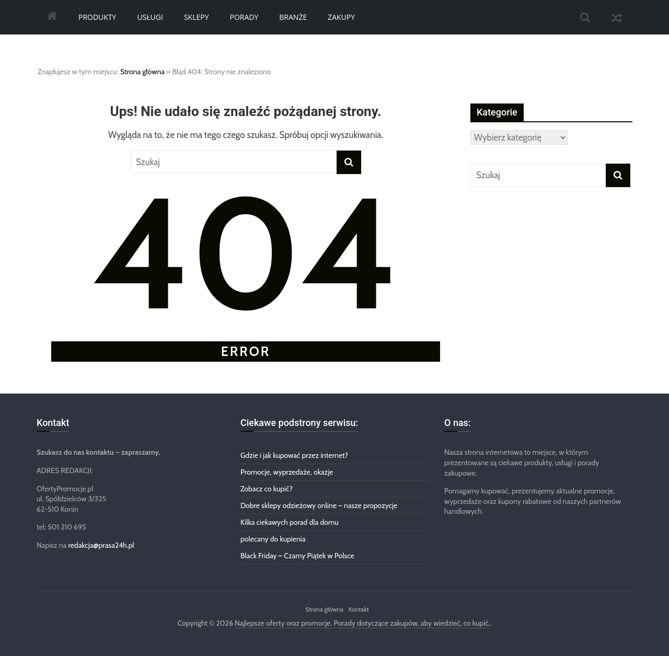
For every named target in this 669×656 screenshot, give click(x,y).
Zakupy (341, 17)
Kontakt (359, 609)
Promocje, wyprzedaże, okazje (286, 472)
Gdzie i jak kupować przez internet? (294, 455)
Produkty (97, 17)
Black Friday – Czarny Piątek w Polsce (297, 555)
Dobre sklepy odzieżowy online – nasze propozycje (318, 505)
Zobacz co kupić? (266, 488)
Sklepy (196, 17)
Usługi (150, 17)
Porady (244, 17)
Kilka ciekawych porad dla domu (289, 522)
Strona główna (142, 71)
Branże (293, 17)
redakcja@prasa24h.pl (101, 545)
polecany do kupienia (273, 539)
